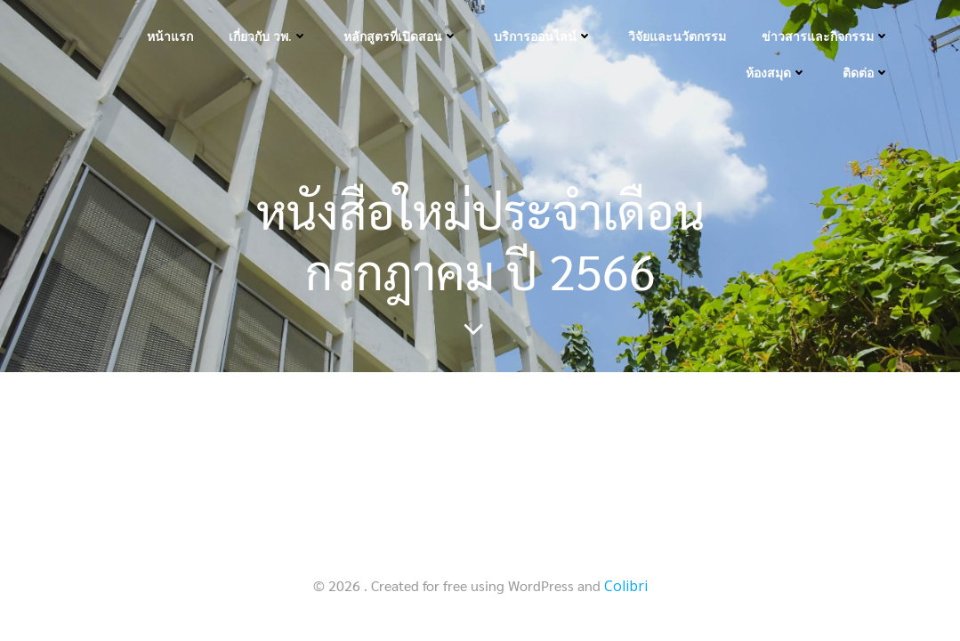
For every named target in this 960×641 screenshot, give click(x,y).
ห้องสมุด (776, 72)
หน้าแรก (170, 36)
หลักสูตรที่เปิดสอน (400, 36)
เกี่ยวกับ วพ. (268, 36)
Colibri (626, 586)
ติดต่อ (866, 72)
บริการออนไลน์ (543, 36)
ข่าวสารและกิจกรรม (826, 36)
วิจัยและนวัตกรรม (677, 36)
